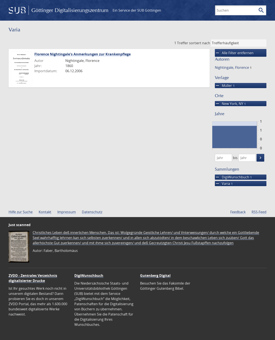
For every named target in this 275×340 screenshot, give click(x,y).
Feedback (238, 212)
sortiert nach (199, 43)
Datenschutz (92, 212)
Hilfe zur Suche (21, 212)
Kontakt (45, 212)
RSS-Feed (259, 212)
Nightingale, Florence (233, 67)
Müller (225, 85)
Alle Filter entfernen (234, 53)
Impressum (66, 212)
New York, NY (230, 103)
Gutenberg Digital (155, 275)
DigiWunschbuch (233, 177)
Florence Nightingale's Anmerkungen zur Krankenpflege (82, 54)
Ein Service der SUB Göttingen (137, 10)
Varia (224, 183)
